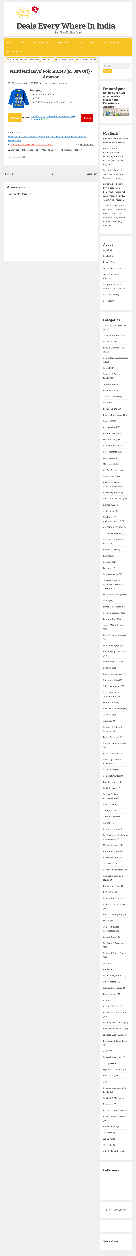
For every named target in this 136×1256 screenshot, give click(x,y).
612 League (108, 464)
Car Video (108, 714)
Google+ (53, 149)
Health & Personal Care (114, 347)
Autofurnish (109, 433)
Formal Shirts (110, 408)
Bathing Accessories (113, 1022)
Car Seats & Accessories (115, 943)
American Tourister (113, 708)
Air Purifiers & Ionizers (114, 1012)
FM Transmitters (112, 886)
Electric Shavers (111, 845)
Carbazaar (108, 863)
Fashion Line (110, 619)
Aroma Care (109, 769)
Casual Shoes (110, 937)
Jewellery (108, 384)
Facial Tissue (110, 994)
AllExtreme (109, 511)
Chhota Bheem (110, 816)
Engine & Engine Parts (114, 953)
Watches (80, 42)
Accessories (109, 427)
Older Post (92, 173)
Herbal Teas (109, 549)
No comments (87, 144)
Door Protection (111, 829)
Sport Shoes (109, 457)
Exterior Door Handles (114, 904)
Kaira (106, 555)
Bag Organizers (111, 857)
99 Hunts (107, 1145)
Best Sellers (48, 59)
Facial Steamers (111, 737)
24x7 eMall (109, 963)
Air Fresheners (111, 470)
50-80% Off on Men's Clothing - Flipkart (26, 136)
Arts (105, 1081)
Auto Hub (108, 402)
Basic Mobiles (110, 451)
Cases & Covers (110, 574)
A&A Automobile (111, 445)
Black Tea (108, 804)
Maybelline (109, 476)
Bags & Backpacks (112, 1057)
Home (9, 42)
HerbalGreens (110, 1126)
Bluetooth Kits (110, 680)
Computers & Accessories (115, 357)
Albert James (110, 981)
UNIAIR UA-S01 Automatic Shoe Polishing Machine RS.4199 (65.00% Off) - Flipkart (113, 156)
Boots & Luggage (111, 645)
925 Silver (108, 1138)
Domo (106, 600)
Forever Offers (32, 59)
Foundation (109, 702)
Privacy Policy (110, 262)
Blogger (122, 1209)
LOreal (106, 920)
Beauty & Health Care (42, 42)
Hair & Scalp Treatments (115, 651)
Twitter (41, 149)
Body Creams (109, 788)
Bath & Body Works (113, 975)
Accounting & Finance (114, 1110)
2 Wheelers (109, 892)
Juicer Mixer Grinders (114, 625)
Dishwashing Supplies (114, 743)
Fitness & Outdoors (113, 415)
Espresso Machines (113, 1069)
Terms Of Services (112, 268)
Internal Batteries (112, 606)
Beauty (106, 341)
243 (87, 117)
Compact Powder (111, 775)
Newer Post (10, 173)
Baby (105, 368)
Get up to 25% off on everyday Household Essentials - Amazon (114, 99)
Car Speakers (110, 1063)
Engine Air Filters (112, 898)
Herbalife (108, 969)
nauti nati (41, 144)
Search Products (111, 42)
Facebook (27, 149)
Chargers (108, 810)
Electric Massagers (113, 987)
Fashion (22, 42)
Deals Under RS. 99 (65, 59)
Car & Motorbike (111, 335)
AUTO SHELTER (111, 1006)
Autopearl (108, 390)
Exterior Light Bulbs (113, 1034)
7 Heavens (108, 1104)
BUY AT (14, 117)
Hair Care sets (110, 782)
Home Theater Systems (114, 635)
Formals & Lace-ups (113, 594)
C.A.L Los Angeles (112, 686)
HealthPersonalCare (113, 1028)
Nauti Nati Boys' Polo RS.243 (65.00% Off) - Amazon (51, 74)
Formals (107, 568)
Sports (93, 42)
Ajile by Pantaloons (113, 1151)
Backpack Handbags (113, 869)
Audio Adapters (111, 661)
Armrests (108, 1000)
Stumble (66, 149)
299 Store (107, 1132)
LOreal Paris (109, 439)
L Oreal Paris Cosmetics (115, 1116)
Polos (50, 144)
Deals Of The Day (14, 59)
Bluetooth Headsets (113, 498)
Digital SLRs (109, 504)
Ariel (106, 1051)
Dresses (107, 421)
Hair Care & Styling (113, 914)
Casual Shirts (110, 396)
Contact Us (108, 256)
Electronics (63, 42)
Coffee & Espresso (112, 612)
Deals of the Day (111, 294)
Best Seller (108, 300)
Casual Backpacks (112, 533)
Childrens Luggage (113, 674)
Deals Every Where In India (66, 25)
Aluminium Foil (111, 753)
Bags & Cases (109, 667)
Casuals (107, 562)
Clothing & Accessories (23, 144)
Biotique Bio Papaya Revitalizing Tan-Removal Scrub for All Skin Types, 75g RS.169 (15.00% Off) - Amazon (114, 191)
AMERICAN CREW (112, 527)
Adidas (106, 822)
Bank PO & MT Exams (114, 1098)
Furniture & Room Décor (115, 1041)
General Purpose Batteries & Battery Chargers (112, 584)
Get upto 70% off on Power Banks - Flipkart (66, 136)
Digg (78, 149)
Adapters (108, 720)
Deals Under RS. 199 (86, 59)
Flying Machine (111, 851)
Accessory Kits (110, 492)
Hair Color (108, 1075)
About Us (107, 249)
